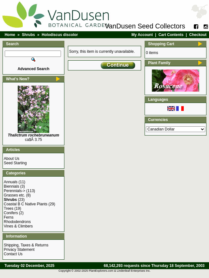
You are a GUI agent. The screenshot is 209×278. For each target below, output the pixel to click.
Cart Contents (170, 35)
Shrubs (28, 35)
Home (10, 35)
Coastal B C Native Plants (25, 204)
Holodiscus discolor (60, 35)
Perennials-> (14, 191)
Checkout (197, 35)
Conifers (11, 213)
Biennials (11, 186)
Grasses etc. (14, 195)
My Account (142, 35)
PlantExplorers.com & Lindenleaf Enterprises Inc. (120, 270)
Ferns (9, 217)
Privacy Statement (19, 249)
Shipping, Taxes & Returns (26, 245)
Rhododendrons (17, 222)
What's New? (17, 79)
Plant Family (159, 63)
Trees (8, 208)
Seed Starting (15, 163)
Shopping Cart (161, 44)
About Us (11, 158)
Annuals (10, 182)
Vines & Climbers (18, 226)
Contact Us (13, 254)
